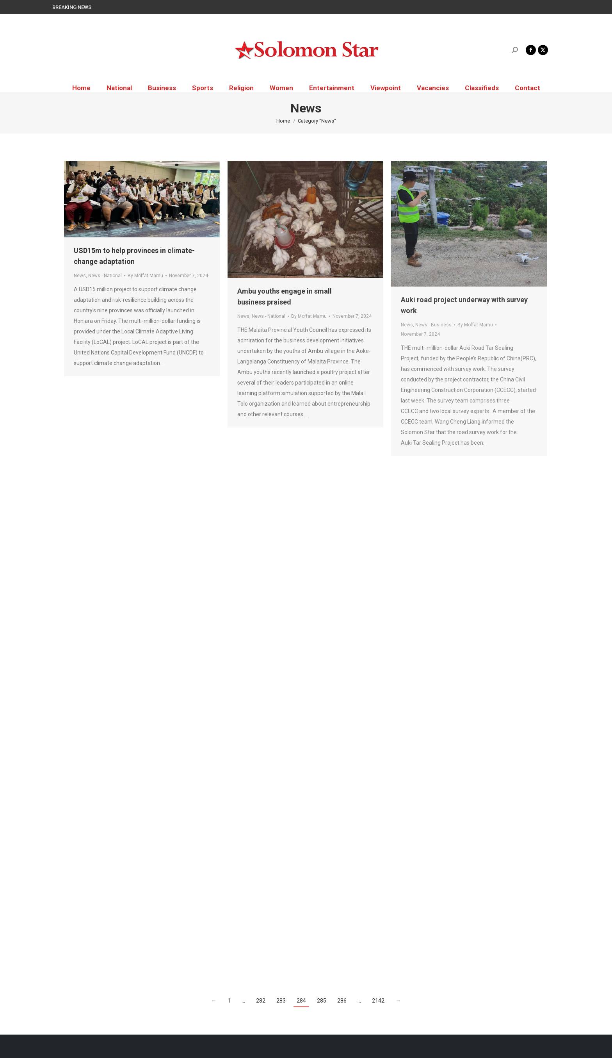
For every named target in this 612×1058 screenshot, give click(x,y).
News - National (105, 275)
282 (260, 1000)
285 (321, 1000)
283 (281, 1000)
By (145, 275)
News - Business (433, 325)
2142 (378, 1000)
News (80, 275)
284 (301, 1000)
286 (342, 1000)
